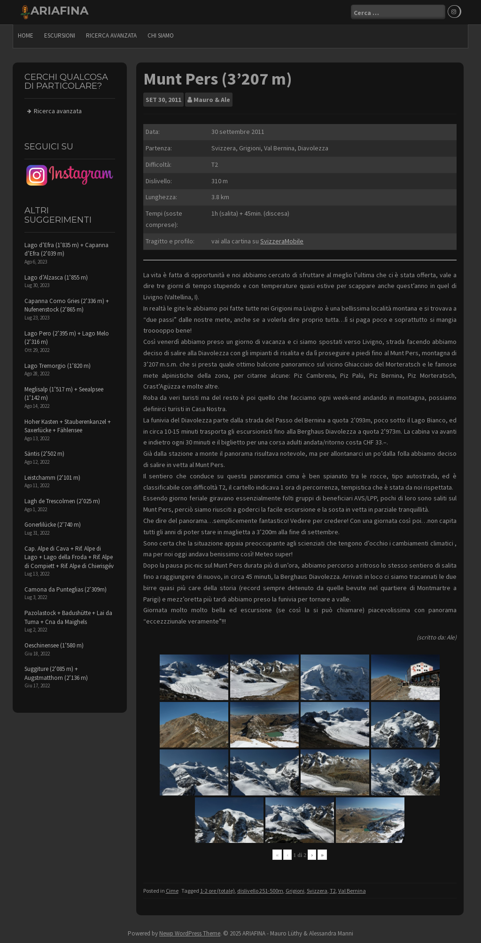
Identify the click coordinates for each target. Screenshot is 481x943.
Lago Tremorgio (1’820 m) (57, 366)
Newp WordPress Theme (189, 933)
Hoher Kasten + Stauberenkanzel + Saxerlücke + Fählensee (67, 426)
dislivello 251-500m (260, 890)
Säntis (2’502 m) (44, 454)
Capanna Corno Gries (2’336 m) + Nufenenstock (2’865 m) (66, 305)
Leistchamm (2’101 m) (52, 478)
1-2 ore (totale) (217, 890)
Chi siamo (160, 35)
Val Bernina (352, 890)
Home (25, 35)
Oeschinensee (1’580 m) (54, 645)
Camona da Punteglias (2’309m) (65, 589)
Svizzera (317, 890)
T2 (333, 890)
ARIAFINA (59, 10)
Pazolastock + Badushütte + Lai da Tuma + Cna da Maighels (68, 617)
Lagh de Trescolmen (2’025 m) (62, 501)
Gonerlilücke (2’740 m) (52, 525)
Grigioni (295, 890)
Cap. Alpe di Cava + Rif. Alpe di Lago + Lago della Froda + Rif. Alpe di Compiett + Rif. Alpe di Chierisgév (69, 557)
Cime (172, 890)
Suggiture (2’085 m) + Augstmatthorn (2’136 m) (56, 673)
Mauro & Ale (212, 99)
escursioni (59, 35)
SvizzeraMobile (281, 241)
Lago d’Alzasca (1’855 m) (56, 277)
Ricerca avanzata (111, 35)
